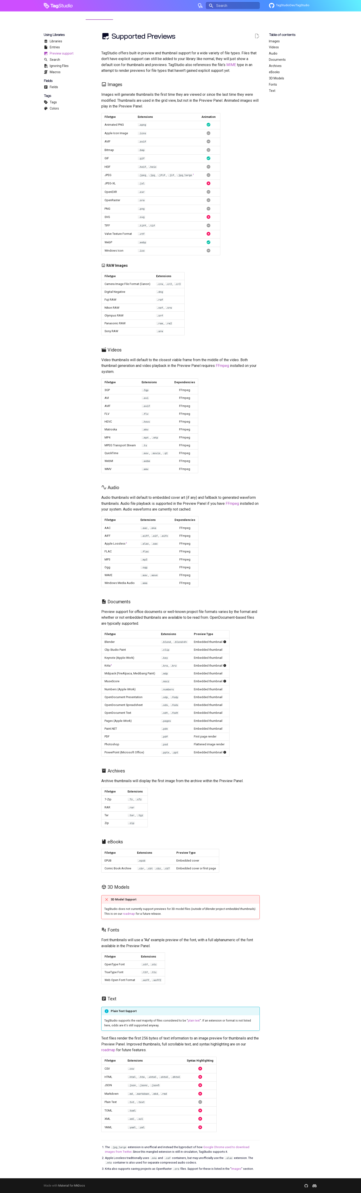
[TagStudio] (45, 5)
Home (48, 15)
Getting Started (70, 15)
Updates (122, 15)
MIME (231, 65)
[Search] (232, 6)
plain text (194, 1020)
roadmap (129, 913)
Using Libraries (99, 15)
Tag (54, 5)
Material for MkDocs (71, 1185)
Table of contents (282, 34)
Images (236, 1168)
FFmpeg (222, 365)
